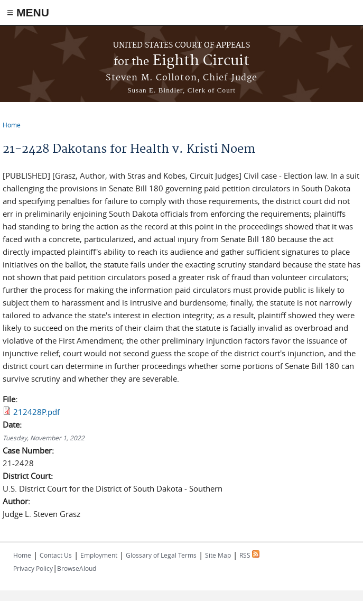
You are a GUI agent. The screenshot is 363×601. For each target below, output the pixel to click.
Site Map (218, 555)
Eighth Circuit (181, 61)
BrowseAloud (76, 568)
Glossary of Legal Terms (161, 555)
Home (12, 125)
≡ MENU (28, 12)
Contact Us (56, 555)
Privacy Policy (33, 568)
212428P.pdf (36, 411)
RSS (249, 555)
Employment (98, 555)
